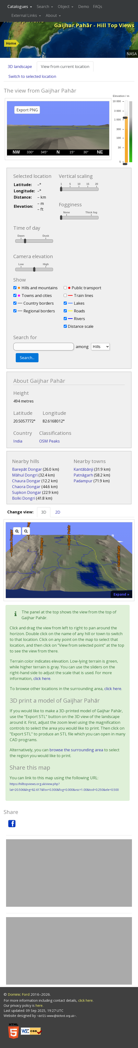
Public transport (86, 287)
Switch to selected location (32, 76)
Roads (79, 311)
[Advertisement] (69, 873)
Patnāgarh (83, 475)
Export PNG (27, 110)
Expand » (121, 594)
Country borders (38, 303)
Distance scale (80, 326)
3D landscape (20, 66)
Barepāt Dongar (27, 469)
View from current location (65, 66)
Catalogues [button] (18, 6)
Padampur (83, 481)
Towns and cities (37, 295)
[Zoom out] (26, 531)
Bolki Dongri (23, 498)
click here (41, 678)
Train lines (83, 295)
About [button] (52, 15)
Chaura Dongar (26, 481)
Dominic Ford (19, 994)
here (39, 1005)
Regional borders (39, 311)
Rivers (79, 318)
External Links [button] (24, 15)
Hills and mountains (40, 287)
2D (57, 512)
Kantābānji (83, 469)
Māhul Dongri (25, 475)
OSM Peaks (49, 441)
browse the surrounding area (76, 749)
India (17, 441)
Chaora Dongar (26, 486)
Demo (83, 6)
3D (43, 512)
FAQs (97, 6)
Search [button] (43, 6)
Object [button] (64, 6)
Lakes (79, 303)
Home (11, 43)
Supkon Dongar (26, 492)
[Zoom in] (17, 531)
